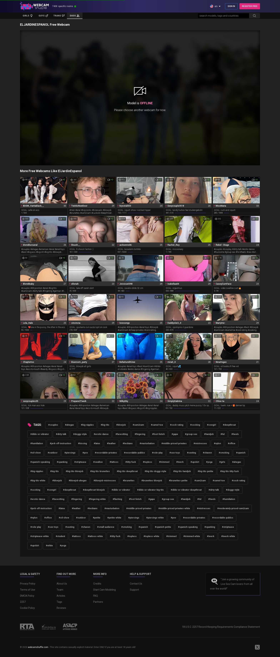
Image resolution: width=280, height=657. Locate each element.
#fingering (140, 434)
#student (60, 536)
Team (60, 589)
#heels (235, 434)
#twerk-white (228, 536)
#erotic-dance (101, 434)
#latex (97, 443)
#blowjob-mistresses (105, 480)
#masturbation (147, 443)
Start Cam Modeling (104, 589)
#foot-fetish (158, 434)
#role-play (157, 453)
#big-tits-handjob (182, 471)
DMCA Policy (27, 596)
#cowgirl (211, 425)
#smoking (224, 453)
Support (134, 589)
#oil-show (35, 453)
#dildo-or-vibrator (39, 434)
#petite (96, 517)
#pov (85, 453)
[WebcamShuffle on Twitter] (257, 647)
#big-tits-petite (205, 471)
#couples (53, 425)
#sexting (191, 453)
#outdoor (53, 453)
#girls (222, 462)
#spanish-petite (163, 527)
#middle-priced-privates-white (174, 508)
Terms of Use (27, 589)
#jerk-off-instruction (60, 443)
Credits (97, 583)
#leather (111, 443)
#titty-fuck (130, 462)
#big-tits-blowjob (74, 471)
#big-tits (105, 425)
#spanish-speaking (40, 462)
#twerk (180, 462)
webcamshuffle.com (38, 647)
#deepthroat (229, 425)
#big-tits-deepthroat (127, 471)
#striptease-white (39, 536)
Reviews (61, 608)
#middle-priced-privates (174, 443)
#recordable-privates (106, 453)
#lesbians (128, 443)
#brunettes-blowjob (151, 480)
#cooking (195, 425)
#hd (222, 434)
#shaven (207, 453)
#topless (147, 462)
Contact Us (136, 583)
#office (231, 443)
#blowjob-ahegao (78, 480)
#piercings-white (155, 517)
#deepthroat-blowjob (94, 490)
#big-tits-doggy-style (155, 471)
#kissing (82, 443)
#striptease (80, 462)
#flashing (117, 499)
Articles (61, 596)
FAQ (95, 596)
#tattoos (114, 462)
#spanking (62, 462)
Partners (98, 602)
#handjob (209, 434)
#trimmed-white (191, 536)
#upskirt (195, 462)
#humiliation (36, 443)
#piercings (70, 453)
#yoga (209, 462)
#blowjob (121, 425)
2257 (23, 602)
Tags (59, 602)
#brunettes (128, 480)
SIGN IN (231, 6)
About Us (62, 583)
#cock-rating (176, 425)
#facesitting (122, 434)
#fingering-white (97, 499)
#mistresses (200, 443)
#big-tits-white (37, 480)
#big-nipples (87, 425)
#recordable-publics (134, 453)
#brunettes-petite (178, 480)
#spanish (240, 453)
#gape (175, 434)
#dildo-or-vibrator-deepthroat (186, 490)
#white (49, 545)
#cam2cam (138, 425)
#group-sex (191, 434)
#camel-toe (157, 425)
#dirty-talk (61, 434)
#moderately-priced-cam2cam (233, 508)
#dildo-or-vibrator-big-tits (150, 490)
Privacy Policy (27, 583)
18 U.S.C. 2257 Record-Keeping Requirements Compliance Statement (221, 626)
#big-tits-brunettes (100, 471)
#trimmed (164, 462)
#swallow (98, 462)
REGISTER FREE (250, 6)
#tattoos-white (95, 536)
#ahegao (69, 425)
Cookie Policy (27, 608)
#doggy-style (80, 434)
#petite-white (114, 517)
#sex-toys (174, 453)
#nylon (217, 443)
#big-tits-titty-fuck (229, 471)
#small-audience (105, 527)
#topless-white (151, 536)
